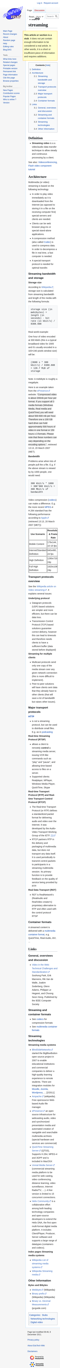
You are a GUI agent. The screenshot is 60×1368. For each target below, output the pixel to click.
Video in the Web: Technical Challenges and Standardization (44, 968)
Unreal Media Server (42, 1165)
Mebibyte (36, 1289)
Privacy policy (33, 1340)
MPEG (48, 507)
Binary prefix (38, 1293)
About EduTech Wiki (36, 1345)
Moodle (35, 1089)
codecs (52, 500)
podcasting (47, 732)
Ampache (36, 1096)
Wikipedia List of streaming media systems (40, 1264)
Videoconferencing (47, 162)
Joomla (44, 1089)
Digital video (37, 1322)
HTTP (31, 716)
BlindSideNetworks (41, 1049)
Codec (47, 242)
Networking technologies (43, 1318)
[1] (52, 835)
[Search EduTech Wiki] (52, 16)
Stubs (45, 1315)
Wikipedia (46, 287)
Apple (44, 518)
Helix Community (40, 1201)
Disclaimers (32, 1351)
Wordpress (37, 1092)
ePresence (42, 391)
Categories (34, 1315)
